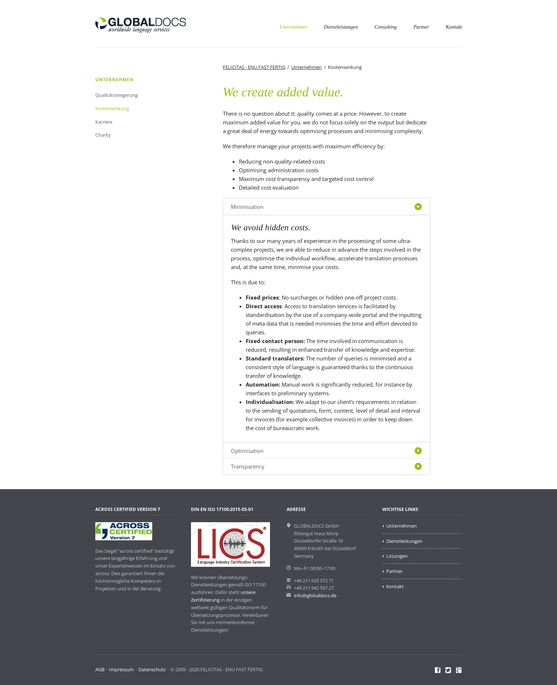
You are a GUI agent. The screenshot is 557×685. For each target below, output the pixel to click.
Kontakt (454, 27)
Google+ (459, 670)
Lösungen (397, 556)
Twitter (448, 670)
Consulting (385, 27)
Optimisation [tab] (247, 450)
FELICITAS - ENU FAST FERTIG (254, 67)
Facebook (438, 670)
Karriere (103, 122)
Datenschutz (152, 669)
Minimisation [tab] (247, 206)
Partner (421, 27)
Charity (103, 135)
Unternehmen (293, 27)
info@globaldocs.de (315, 595)
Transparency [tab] (248, 466)
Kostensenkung (112, 108)
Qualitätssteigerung (116, 95)
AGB (99, 669)
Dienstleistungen (341, 27)
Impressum (121, 669)
